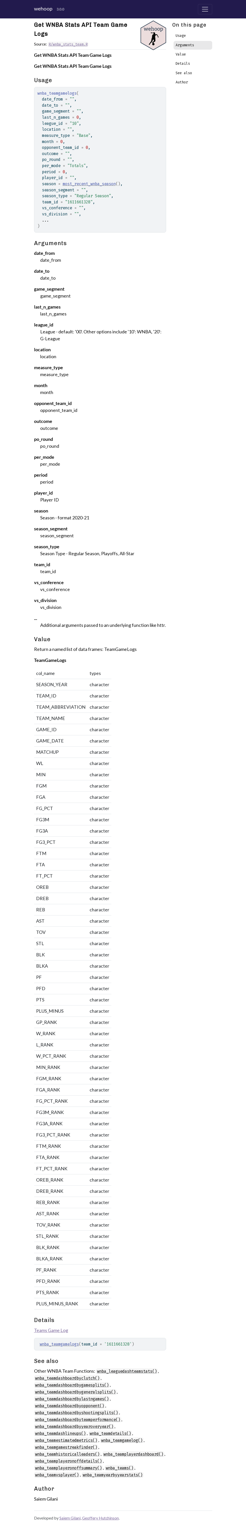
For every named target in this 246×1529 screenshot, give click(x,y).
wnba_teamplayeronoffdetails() (68, 1461)
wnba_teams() (119, 1468)
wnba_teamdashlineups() (60, 1433)
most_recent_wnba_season (89, 183)
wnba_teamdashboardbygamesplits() (72, 1385)
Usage (181, 36)
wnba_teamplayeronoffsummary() (68, 1468)
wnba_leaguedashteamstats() (127, 1371)
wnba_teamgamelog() (122, 1440)
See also (184, 73)
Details (183, 63)
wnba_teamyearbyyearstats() (113, 1474)
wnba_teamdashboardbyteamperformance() (77, 1419)
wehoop (43, 8)
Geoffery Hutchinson (100, 1517)
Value (181, 54)
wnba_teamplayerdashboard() (133, 1454)
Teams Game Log (51, 1330)
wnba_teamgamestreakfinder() (66, 1447)
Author (182, 82)
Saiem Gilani (70, 1517)
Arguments (185, 45)
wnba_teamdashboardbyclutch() (67, 1378)
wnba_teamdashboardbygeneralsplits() (75, 1392)
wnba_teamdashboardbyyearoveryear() (74, 1426)
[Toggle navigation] (205, 9)
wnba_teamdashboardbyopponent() (69, 1405)
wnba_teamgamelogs (59, 1344)
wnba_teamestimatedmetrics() (66, 1440)
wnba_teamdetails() (110, 1433)
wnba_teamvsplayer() (57, 1474)
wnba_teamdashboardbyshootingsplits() (76, 1412)
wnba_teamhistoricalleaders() (67, 1454)
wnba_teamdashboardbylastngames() (72, 1398)
